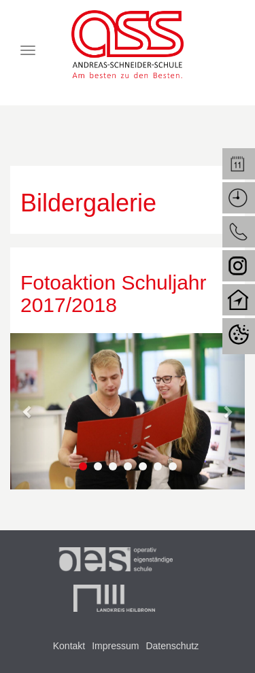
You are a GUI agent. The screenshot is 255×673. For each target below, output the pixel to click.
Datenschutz (172, 645)
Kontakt (69, 645)
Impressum (115, 645)
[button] (28, 411)
